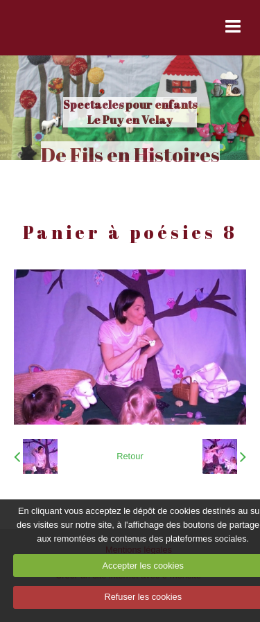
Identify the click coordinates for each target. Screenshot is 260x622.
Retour (129, 456)
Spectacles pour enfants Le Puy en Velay (130, 112)
